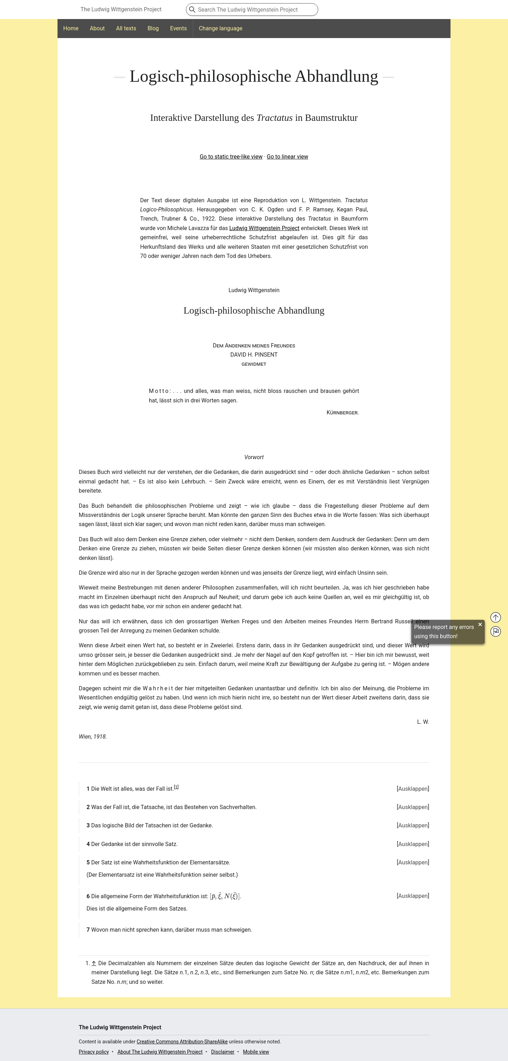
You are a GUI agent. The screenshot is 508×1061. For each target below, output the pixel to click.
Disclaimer (223, 1052)
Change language (221, 28)
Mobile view (256, 1052)
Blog (153, 28)
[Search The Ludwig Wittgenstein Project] (252, 9)
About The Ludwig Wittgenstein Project (160, 1052)
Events (178, 28)
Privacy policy (94, 1052)
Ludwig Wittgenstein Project (264, 228)
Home (70, 28)
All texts (126, 28)
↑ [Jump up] (93, 963)
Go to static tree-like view (231, 156)
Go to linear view (287, 156)
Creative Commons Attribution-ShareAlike (182, 1041)
